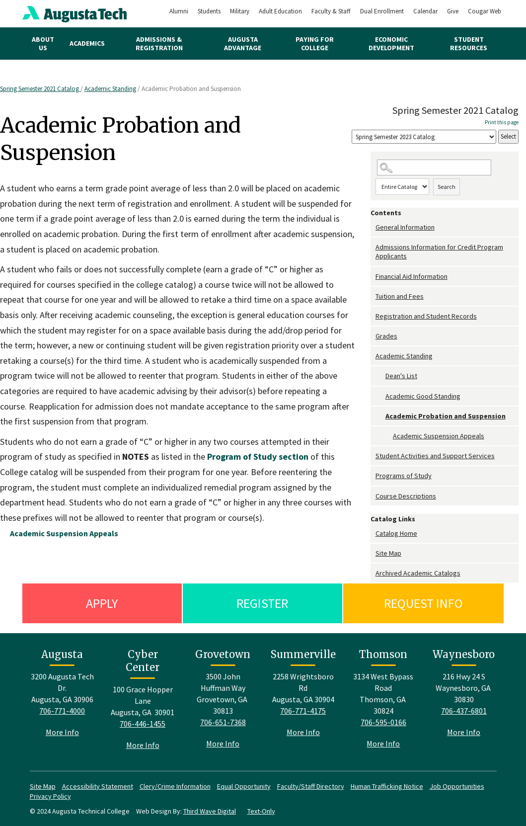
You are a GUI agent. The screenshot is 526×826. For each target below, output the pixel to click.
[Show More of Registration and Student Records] (373, 316)
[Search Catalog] (434, 168)
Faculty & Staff (331, 11)
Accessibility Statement (97, 786)
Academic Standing (110, 88)
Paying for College (315, 43)
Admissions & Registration (159, 43)
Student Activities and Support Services (435, 455)
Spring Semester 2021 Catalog (40, 88)
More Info (62, 732)
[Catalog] (424, 137)
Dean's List (401, 375)
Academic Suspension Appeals (438, 435)
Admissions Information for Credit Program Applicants (439, 251)
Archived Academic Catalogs (418, 573)
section (257, 456)
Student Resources (468, 43)
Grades (386, 335)
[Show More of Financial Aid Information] (373, 276)
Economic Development (391, 43)
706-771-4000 (62, 711)
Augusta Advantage (242, 43)
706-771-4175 (303, 711)
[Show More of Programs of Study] (373, 476)
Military (239, 11)
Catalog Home (396, 533)
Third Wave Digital (209, 811)
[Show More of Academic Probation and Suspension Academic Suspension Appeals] (380, 416)
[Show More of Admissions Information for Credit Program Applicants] (373, 247)
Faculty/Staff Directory (310, 786)
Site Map (388, 553)
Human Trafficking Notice (387, 786)
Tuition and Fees (400, 296)
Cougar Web (484, 11)
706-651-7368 (223, 722)
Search (446, 186)
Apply (102, 603)
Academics (87, 43)
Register (262, 603)
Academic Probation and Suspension (445, 416)
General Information (405, 227)
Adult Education (280, 11)
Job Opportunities (457, 786)
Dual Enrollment (382, 11)
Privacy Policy (50, 796)
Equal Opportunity (244, 786)
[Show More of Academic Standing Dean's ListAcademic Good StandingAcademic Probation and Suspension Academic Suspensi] (373, 356)
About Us (43, 43)
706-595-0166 (383, 722)
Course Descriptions (406, 496)
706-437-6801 (464, 711)
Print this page (502, 122)
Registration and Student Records (426, 316)
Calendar (425, 11)
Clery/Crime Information (175, 786)
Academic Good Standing (422, 396)
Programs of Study (404, 475)
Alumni (178, 11)
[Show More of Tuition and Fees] (373, 296)
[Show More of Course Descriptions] (373, 496)
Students (209, 11)
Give (452, 11)
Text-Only (261, 811)
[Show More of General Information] (373, 227)
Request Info (423, 603)
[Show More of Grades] (373, 336)
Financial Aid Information (412, 276)
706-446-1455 (142, 724)
